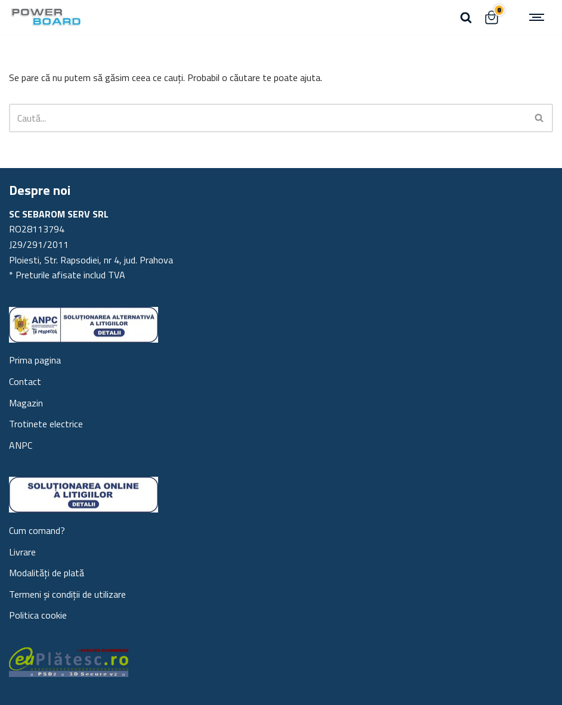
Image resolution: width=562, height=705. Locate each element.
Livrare (22, 552)
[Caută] (466, 17)
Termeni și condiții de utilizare (67, 594)
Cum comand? (37, 530)
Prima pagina (35, 360)
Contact (25, 381)
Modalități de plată (46, 573)
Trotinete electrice (46, 424)
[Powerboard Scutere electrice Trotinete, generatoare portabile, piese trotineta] (45, 17)
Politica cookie (38, 615)
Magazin (26, 403)
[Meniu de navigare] (538, 17)
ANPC (20, 445)
